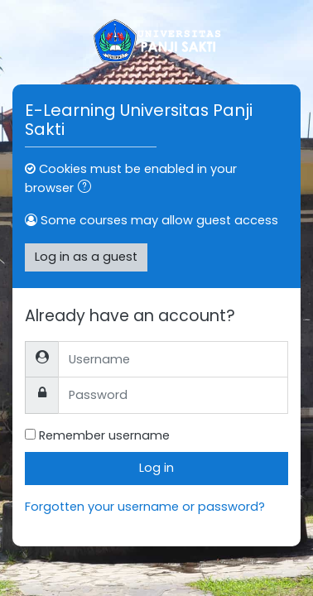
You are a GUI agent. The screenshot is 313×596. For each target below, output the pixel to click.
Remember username (104, 435)
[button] (88, 189)
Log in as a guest (86, 256)
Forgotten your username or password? (145, 506)
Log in (156, 467)
